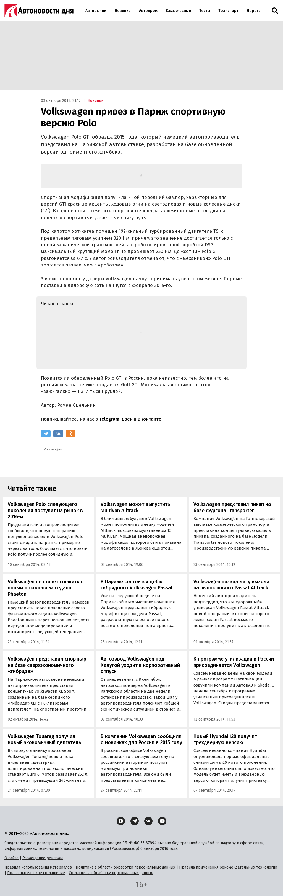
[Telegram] (46, 433)
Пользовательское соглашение (36, 873)
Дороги (254, 10)
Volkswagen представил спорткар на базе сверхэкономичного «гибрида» (47, 665)
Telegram (109, 419)
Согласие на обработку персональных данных (111, 873)
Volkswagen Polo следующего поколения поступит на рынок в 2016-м (45, 510)
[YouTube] (162, 821)
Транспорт (228, 10)
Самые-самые (178, 10)
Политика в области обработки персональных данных (125, 867)
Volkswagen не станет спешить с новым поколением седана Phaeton (45, 588)
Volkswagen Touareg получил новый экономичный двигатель (44, 739)
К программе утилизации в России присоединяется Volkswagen (233, 662)
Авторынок (95, 10)
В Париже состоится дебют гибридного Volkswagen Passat (137, 585)
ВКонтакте (149, 419)
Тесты (204, 10)
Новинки (123, 10)
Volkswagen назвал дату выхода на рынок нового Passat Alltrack (231, 585)
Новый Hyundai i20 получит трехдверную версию (225, 739)
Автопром (148, 10)
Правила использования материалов (38, 867)
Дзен (127, 419)
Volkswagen (53, 449)
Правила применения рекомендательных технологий (228, 867)
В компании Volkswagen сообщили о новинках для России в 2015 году (141, 739)
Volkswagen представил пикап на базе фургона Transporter (232, 507)
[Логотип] (39, 10)
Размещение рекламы (42, 858)
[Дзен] (121, 821)
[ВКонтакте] (58, 433)
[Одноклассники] (70, 433)
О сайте (11, 858)
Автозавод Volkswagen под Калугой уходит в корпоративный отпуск (140, 665)
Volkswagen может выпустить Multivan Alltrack (135, 507)
